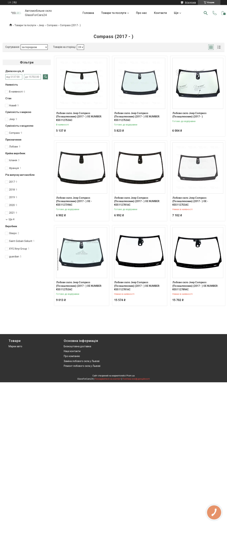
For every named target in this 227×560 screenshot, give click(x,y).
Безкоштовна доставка (77, 346)
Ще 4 (11, 219)
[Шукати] (205, 13)
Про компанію (72, 356)
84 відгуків (190, 2)
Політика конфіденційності (136, 379)
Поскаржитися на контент (108, 379)
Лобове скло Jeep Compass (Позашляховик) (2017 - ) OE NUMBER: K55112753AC (79, 116)
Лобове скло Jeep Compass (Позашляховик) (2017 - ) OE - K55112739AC (74, 201)
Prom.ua (130, 375)
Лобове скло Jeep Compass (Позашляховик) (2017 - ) (189, 115)
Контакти (160, 13)
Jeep (41, 25)
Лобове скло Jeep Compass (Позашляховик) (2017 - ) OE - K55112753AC (190, 201)
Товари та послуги (113, 13)
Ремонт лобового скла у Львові (82, 365)
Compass (52, 25)
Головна (88, 13)
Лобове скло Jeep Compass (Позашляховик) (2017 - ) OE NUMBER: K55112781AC (137, 201)
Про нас (141, 13)
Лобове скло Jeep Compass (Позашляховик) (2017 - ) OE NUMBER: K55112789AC (195, 286)
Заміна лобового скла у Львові (82, 361)
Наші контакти (72, 351)
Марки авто (15, 346)
